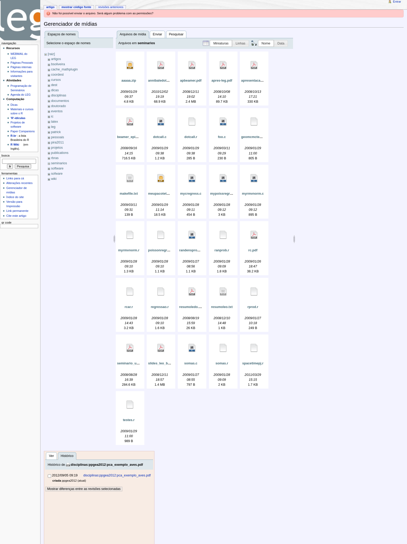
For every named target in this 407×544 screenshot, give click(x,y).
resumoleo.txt (222, 307)
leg (53, 127)
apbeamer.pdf (191, 80)
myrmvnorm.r (128, 250)
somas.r (221, 363)
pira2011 (57, 142)
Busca (6, 155)
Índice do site (15, 197)
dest (54, 85)
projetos (57, 147)
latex (54, 121)
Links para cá (15, 178)
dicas (55, 90)
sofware (57, 173)
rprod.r (252, 307)
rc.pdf (252, 250)
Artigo (50, 7)
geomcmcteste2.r (254, 137)
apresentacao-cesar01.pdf (261, 80)
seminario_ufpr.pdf (132, 363)
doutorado (58, 106)
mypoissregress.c (224, 193)
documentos (60, 101)
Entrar (397, 1)
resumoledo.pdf (191, 307)
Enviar (157, 34)
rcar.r (129, 307)
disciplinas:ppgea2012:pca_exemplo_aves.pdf (107, 465)
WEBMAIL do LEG (19, 56)
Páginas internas (21, 67)
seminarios (59, 163)
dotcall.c (159, 137)
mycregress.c (190, 193)
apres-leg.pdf (222, 80)
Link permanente (17, 210)
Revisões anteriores (110, 7)
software (57, 168)
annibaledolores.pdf (163, 80)
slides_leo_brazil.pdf (164, 363)
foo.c (222, 137)
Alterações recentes (19, 183)
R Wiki (15, 144)
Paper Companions (23, 131)
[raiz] (51, 54)
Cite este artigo (16, 215)
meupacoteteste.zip (163, 193)
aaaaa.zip (128, 80)
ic (52, 116)
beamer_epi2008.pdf (133, 137)
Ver (51, 456)
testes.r (128, 420)
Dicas (14, 104)
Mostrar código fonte (76, 7)
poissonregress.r (161, 250)
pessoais (57, 137)
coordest (57, 74)
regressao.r (160, 307)
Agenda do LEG (21, 94)
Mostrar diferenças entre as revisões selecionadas (84, 489)
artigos (56, 59)
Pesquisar (176, 34)
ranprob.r (221, 250)
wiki (54, 179)
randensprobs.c (191, 250)
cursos (56, 80)
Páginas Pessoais (22, 62)
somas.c (191, 363)
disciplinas (58, 95)
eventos (57, 111)
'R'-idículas (18, 118)
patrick (56, 132)
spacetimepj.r (252, 363)
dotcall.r (190, 137)
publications (60, 153)
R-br (13, 135)
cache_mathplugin (64, 69)
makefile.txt (129, 193)
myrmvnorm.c (253, 193)
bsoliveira (58, 64)
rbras (55, 158)
